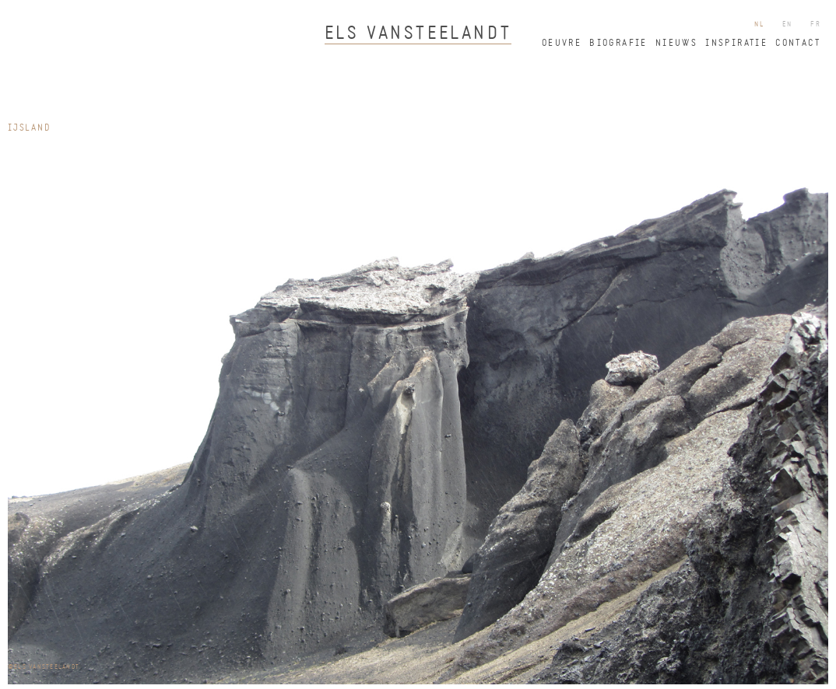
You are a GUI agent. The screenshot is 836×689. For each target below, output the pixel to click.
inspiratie (736, 43)
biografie (618, 43)
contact (797, 43)
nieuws (676, 43)
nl (759, 24)
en (787, 24)
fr (815, 24)
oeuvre (561, 43)
